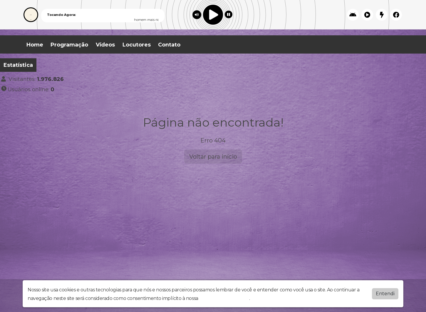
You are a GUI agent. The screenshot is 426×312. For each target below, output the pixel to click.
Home (34, 45)
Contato (169, 45)
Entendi (385, 293)
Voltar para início (213, 156)
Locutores (137, 45)
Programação (69, 45)
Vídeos (105, 45)
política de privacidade (224, 298)
